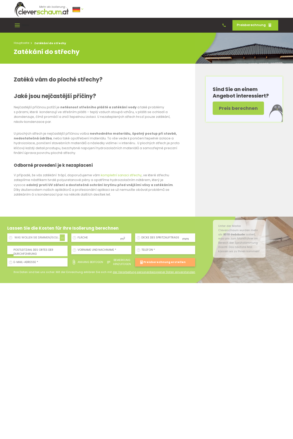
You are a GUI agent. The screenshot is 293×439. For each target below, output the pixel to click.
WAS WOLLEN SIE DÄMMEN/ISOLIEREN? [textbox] (40, 237)
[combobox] (39, 238)
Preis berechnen (238, 108)
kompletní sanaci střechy (121, 175)
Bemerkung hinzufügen (119, 262)
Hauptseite (21, 42)
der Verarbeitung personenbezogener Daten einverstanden (154, 272)
